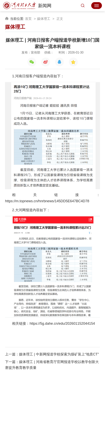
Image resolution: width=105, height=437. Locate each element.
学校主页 (36, 412)
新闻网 (27, 5)
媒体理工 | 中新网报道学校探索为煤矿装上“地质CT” (59, 354)
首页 (28, 19)
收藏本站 (52, 412)
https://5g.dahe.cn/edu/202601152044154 (62, 323)
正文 (59, 19)
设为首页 (69, 412)
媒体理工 (43, 19)
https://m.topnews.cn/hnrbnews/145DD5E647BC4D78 (47, 201)
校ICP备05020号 (55, 424)
